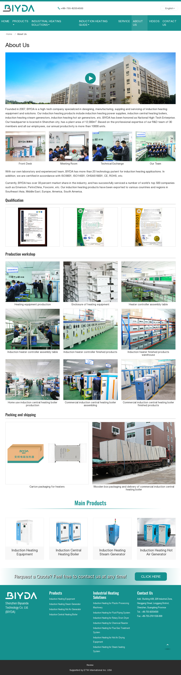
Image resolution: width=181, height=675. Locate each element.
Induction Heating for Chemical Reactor (110, 622)
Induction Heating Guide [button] (93, 23)
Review (90, 665)
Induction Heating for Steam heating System (109, 649)
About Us (138, 23)
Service (124, 21)
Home (5, 21)
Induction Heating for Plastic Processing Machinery (111, 605)
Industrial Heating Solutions (106, 595)
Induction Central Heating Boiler (63, 614)
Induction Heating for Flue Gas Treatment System (111, 630)
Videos (154, 21)
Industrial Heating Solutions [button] (46, 23)
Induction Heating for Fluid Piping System (111, 612)
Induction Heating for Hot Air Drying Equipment (109, 639)
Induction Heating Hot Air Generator (65, 609)
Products (55, 593)
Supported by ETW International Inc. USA (90, 670)
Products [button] (20, 21)
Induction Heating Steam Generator (65, 603)
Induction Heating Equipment (62, 598)
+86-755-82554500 (72, 8)
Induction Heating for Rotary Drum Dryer (111, 617)
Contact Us (170, 23)
